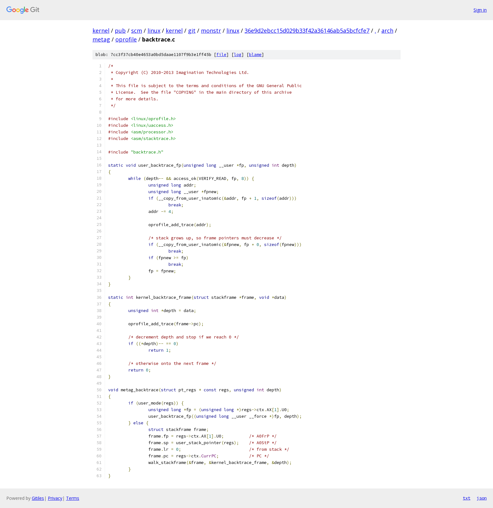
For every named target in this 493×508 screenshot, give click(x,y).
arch (387, 30)
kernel (100, 30)
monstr (211, 30)
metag (101, 39)
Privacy (55, 498)
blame (255, 54)
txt (466, 498)
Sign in (480, 10)
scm (136, 30)
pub (120, 30)
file (221, 54)
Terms (72, 498)
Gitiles (38, 498)
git (192, 30)
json (482, 498)
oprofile (126, 39)
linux (153, 30)
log (237, 54)
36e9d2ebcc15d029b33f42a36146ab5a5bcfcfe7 (307, 30)
